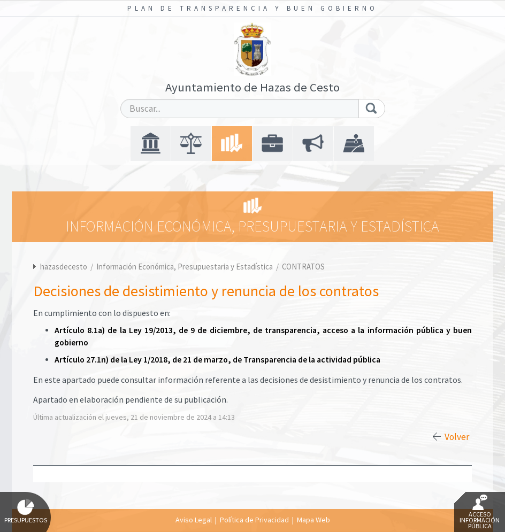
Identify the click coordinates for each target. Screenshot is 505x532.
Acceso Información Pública (480, 512)
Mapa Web (313, 520)
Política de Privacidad (254, 520)
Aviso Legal (193, 520)
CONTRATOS (303, 266)
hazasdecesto (63, 266)
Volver (457, 437)
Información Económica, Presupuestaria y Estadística (185, 266)
